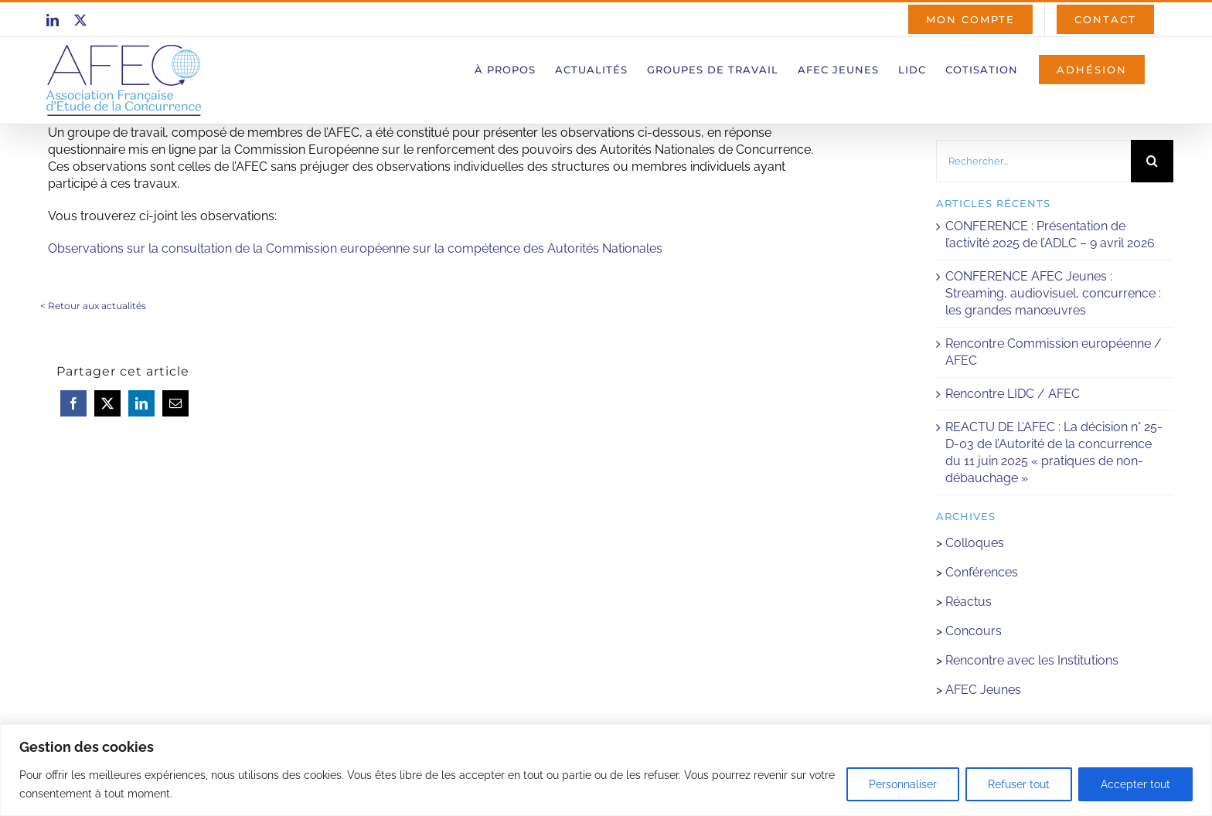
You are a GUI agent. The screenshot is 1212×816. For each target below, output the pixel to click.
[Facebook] (73, 403)
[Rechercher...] (1033, 161)
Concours (973, 631)
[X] (107, 403)
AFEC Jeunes (981, 689)
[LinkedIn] (141, 403)
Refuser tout (1019, 784)
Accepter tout (1135, 784)
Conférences (981, 572)
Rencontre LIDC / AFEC (1012, 393)
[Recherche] (1152, 161)
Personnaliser (903, 784)
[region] (606, 770)
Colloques (974, 543)
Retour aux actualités (97, 305)
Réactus (968, 601)
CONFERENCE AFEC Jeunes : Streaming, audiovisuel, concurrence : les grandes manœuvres (1053, 293)
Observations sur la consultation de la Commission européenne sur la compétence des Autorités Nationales (355, 248)
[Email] (175, 403)
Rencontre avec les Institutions (1031, 660)
